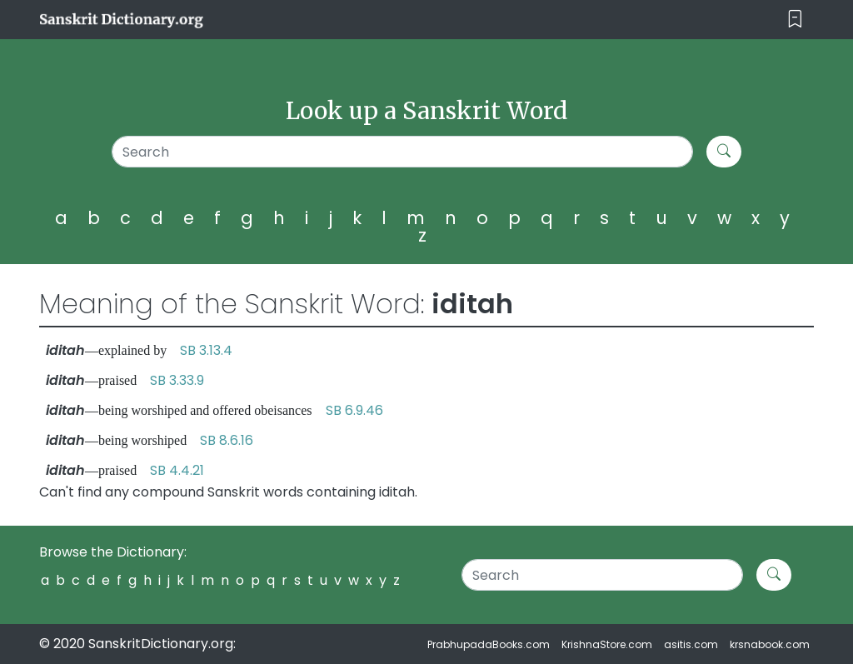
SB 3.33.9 (177, 380)
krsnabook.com (770, 644)
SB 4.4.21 (177, 470)
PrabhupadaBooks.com (488, 644)
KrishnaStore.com (606, 644)
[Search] (402, 151)
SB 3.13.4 (206, 350)
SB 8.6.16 (226, 440)
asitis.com (691, 644)
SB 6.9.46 (354, 410)
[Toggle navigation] (795, 19)
